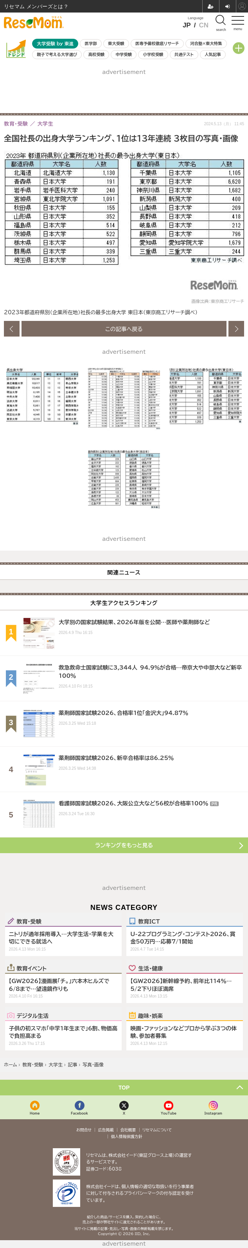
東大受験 (116, 43)
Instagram (213, 1113)
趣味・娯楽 (150, 1015)
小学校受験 (153, 54)
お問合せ (84, 1130)
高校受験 (96, 54)
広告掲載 (106, 1130)
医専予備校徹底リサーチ (157, 43)
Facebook (79, 1113)
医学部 (91, 43)
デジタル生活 (33, 1015)
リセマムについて (157, 1130)
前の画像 (12, 329)
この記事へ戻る (124, 328)
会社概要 (128, 1130)
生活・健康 (150, 968)
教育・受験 (29, 921)
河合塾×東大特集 (206, 43)
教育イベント (32, 968)
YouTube (168, 1113)
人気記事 (213, 54)
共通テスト (184, 54)
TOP (124, 1087)
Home (35, 1113)
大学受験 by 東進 (55, 43)
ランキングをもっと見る (124, 845)
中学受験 (124, 54)
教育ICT (149, 921)
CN (203, 25)
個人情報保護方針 (126, 1136)
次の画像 (236, 329)
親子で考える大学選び (57, 54)
